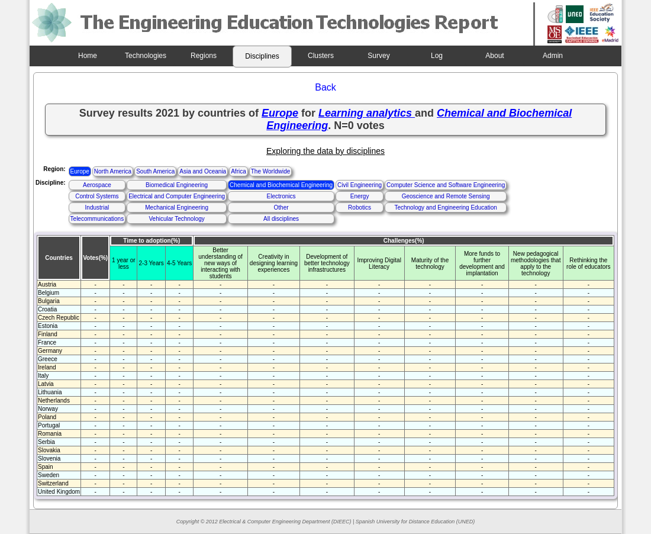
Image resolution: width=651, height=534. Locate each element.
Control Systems (96, 196)
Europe (79, 171)
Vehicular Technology (176, 218)
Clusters (321, 56)
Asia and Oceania (202, 171)
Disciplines (262, 56)
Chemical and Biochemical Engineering (281, 185)
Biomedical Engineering (177, 185)
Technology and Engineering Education (445, 207)
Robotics (359, 207)
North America (112, 171)
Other (281, 207)
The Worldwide (271, 171)
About (494, 56)
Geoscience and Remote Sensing (446, 196)
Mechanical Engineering (176, 207)
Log (437, 56)
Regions (204, 56)
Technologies (145, 56)
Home (87, 56)
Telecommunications (97, 218)
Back (325, 87)
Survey (378, 56)
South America (155, 171)
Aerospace (97, 185)
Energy (359, 196)
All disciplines (281, 218)
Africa (238, 171)
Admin (553, 56)
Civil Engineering (359, 185)
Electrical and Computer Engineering (176, 196)
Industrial (97, 207)
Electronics (281, 196)
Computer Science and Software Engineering (445, 185)
